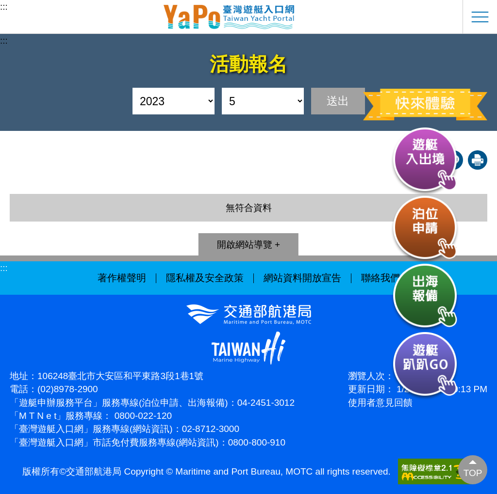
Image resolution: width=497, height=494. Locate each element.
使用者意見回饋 (380, 403)
